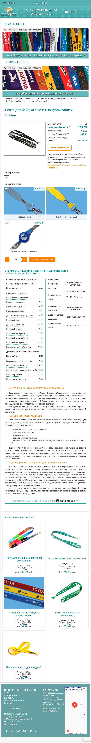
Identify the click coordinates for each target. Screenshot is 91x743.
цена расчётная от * (59, 127)
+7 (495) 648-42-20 (40, 500)
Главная (8, 98)
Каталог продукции (24, 98)
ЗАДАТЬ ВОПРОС (16, 708)
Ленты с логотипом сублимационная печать (56, 98)
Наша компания (15, 448)
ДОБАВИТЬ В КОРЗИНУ (42, 260)
